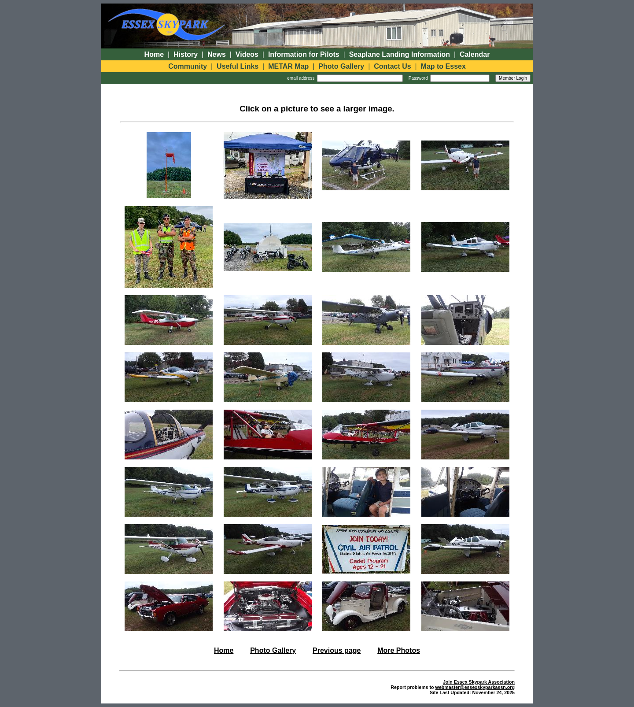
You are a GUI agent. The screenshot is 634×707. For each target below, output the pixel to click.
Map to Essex (443, 66)
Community (187, 66)
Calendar (475, 54)
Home (154, 54)
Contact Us (392, 66)
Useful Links (237, 66)
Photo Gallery (341, 66)
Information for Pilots (303, 54)
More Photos (398, 650)
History (185, 54)
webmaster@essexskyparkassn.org (475, 687)
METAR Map (288, 66)
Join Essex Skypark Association (479, 682)
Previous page (337, 650)
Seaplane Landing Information (399, 54)
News (216, 54)
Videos (247, 54)
